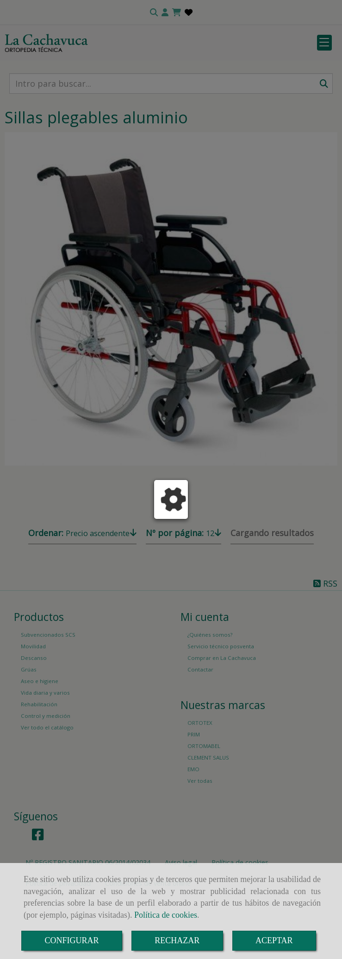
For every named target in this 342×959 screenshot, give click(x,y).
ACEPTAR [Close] (274, 940)
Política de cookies (165, 915)
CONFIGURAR (71, 940)
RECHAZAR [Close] (177, 940)
